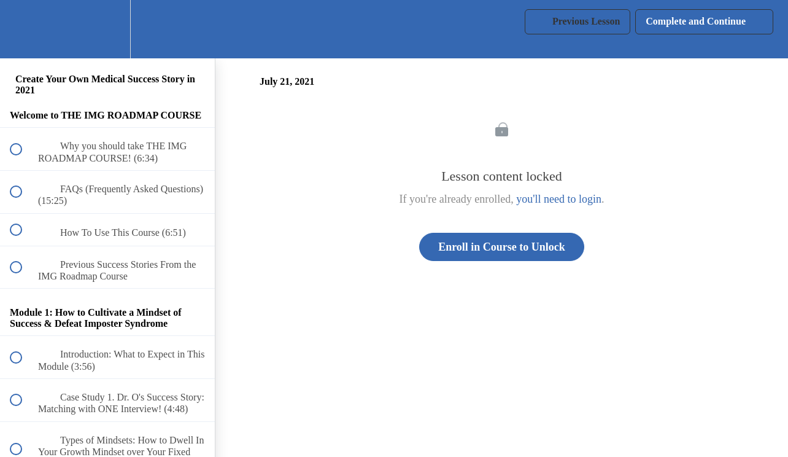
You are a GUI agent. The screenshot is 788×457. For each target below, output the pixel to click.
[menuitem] (107, 29)
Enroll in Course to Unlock (501, 247)
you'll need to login (558, 199)
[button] (22, 29)
